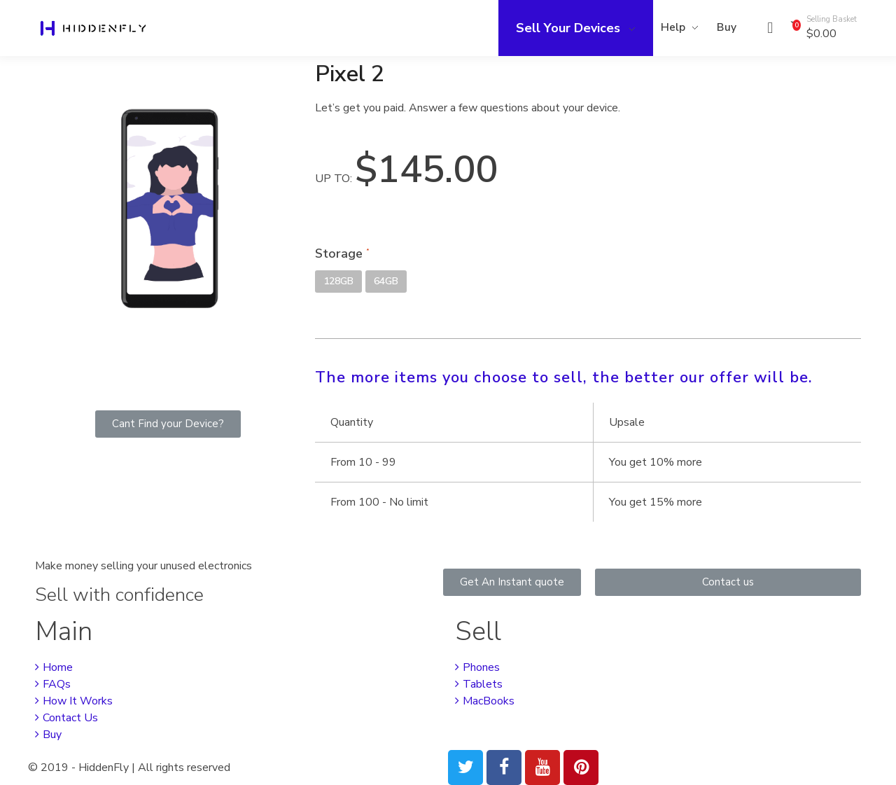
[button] (168, 424)
